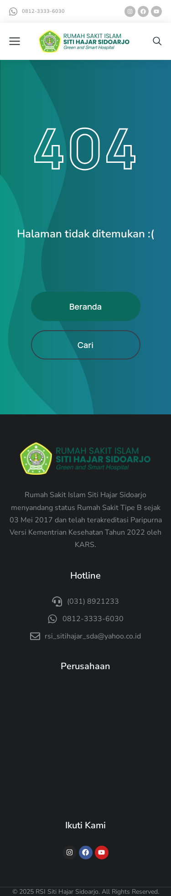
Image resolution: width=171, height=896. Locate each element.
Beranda (85, 306)
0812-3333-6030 (43, 11)
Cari (85, 344)
